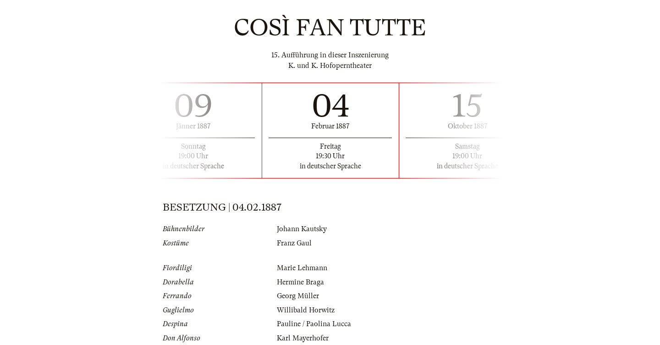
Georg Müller (298, 296)
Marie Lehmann (302, 268)
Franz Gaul (294, 243)
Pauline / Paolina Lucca (314, 324)
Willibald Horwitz (306, 310)
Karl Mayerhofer (303, 338)
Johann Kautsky (302, 229)
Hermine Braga (300, 282)
